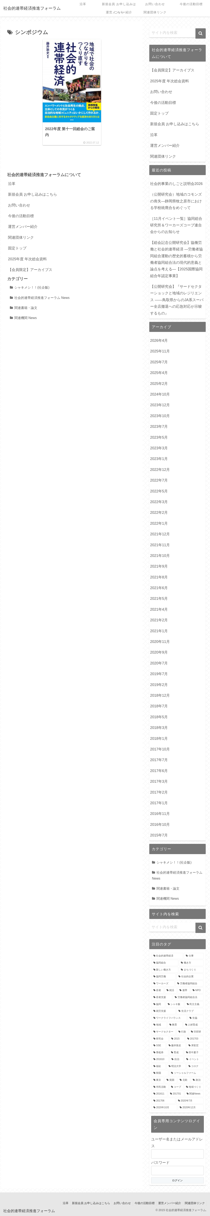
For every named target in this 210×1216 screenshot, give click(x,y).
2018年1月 (159, 738)
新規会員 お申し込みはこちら (32, 195)
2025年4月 (159, 373)
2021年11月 (160, 545)
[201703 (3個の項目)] (194, 1039)
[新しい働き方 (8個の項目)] (165, 970)
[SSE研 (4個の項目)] (196, 1032)
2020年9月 (159, 652)
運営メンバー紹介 (23, 227)
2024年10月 (160, 394)
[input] (177, 32)
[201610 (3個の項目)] (160, 1059)
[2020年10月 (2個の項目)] (164, 1108)
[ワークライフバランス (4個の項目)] (169, 1018)
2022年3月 (159, 502)
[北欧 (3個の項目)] (184, 1080)
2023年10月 (160, 416)
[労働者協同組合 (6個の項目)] (189, 984)
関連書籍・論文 (25, 308)
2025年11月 (160, 351)
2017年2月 (159, 792)
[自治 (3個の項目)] (177, 1059)
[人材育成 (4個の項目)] (193, 1025)
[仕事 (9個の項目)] (193, 956)
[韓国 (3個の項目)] (160, 1073)
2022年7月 (159, 480)
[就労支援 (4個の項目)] (164, 1011)
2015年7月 (159, 835)
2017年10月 (160, 749)
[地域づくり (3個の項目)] (193, 1087)
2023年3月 (159, 448)
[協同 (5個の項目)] (158, 1004)
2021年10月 (160, 556)
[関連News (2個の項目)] (194, 1094)
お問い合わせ (19, 206)
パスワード (160, 1163)
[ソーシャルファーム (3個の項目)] (186, 1073)
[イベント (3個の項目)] (193, 1059)
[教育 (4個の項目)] (175, 1025)
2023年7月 (159, 426)
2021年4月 (159, 609)
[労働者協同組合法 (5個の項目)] (188, 997)
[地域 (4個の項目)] (159, 1025)
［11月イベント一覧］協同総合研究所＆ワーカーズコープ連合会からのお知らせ (176, 225)
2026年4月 (159, 340)
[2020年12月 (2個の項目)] (190, 1108)
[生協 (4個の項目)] (195, 1018)
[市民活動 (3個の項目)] (160, 1087)
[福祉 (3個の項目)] (159, 1066)
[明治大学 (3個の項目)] (176, 1066)
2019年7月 (159, 674)
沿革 (11, 184)
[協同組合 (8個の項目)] (165, 963)
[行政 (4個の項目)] (182, 1032)
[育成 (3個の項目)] (176, 1053)
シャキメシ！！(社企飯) (31, 288)
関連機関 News (25, 318)
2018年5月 (159, 717)
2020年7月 (159, 663)
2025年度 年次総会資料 (27, 259)
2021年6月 (159, 588)
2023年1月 (159, 459)
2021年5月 (159, 599)
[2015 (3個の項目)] (177, 1039)
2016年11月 (160, 814)
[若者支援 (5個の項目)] (162, 997)
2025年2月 (159, 384)
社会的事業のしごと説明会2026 (176, 184)
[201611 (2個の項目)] (159, 1094)
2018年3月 (159, 728)
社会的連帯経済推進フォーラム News (42, 298)
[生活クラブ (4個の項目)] (190, 1011)
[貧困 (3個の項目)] (171, 1080)
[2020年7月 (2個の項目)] (189, 1101)
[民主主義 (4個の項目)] (194, 1004)
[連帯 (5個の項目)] (184, 990)
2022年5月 (159, 491)
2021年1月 (159, 631)
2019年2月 (159, 685)
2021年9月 (159, 566)
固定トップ (17, 249)
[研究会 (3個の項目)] (160, 1039)
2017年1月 (159, 803)
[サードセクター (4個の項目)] (164, 1032)
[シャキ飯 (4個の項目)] (175, 1004)
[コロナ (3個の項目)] (195, 1066)
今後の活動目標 (21, 216)
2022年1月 (159, 523)
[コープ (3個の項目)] (176, 1087)
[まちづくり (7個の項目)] (191, 970)
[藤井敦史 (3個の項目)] (176, 1046)
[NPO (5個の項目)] (197, 990)
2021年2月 (159, 620)
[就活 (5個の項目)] (171, 990)
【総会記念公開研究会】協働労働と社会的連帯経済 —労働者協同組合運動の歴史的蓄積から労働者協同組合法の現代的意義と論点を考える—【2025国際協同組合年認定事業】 (176, 259)
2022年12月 (160, 470)
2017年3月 (159, 781)
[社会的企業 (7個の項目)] (190, 977)
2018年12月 (160, 695)
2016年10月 (160, 825)
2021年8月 (159, 577)
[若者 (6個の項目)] (158, 990)
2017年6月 (159, 771)
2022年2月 (159, 512)
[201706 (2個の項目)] (163, 1101)
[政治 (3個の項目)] (197, 1080)
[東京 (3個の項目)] (158, 1080)
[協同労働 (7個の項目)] (164, 977)
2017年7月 (159, 760)
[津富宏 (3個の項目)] (195, 1046)
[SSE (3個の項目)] (159, 1046)
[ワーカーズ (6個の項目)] (163, 984)
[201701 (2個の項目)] (176, 1094)
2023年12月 (160, 405)
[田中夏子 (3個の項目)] (193, 1053)
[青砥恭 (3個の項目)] (160, 1053)
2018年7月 (159, 706)
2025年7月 (159, 362)
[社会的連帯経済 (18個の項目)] (167, 956)
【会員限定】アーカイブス (30, 270)
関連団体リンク (21, 238)
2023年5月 (159, 437)
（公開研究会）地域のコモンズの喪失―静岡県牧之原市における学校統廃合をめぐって (176, 201)
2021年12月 (160, 534)
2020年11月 (160, 642)
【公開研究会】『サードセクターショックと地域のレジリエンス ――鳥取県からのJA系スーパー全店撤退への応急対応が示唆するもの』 (176, 299)
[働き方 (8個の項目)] (191, 963)
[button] (200, 33)
